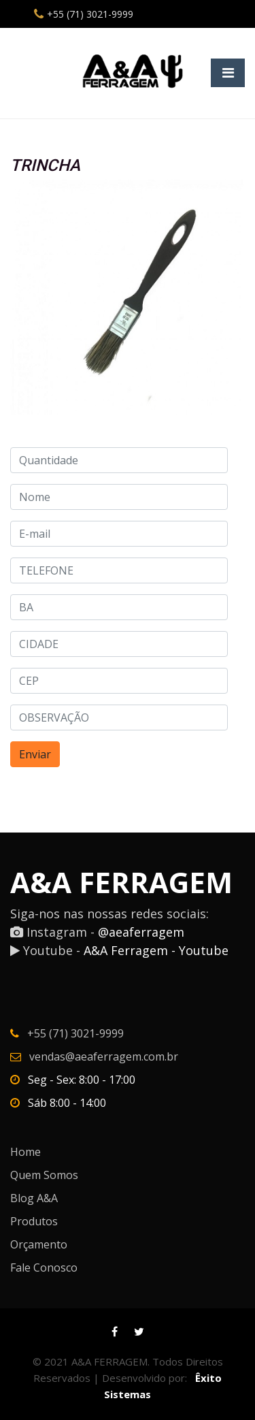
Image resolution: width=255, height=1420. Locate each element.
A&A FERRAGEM (121, 882)
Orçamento (38, 1244)
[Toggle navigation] (228, 73)
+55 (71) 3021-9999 (90, 13)
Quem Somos (44, 1174)
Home (25, 1151)
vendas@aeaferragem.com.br (103, 1056)
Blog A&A (34, 1198)
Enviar (35, 754)
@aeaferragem (141, 932)
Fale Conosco (44, 1267)
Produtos (34, 1221)
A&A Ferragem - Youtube (156, 950)
